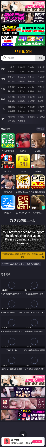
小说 (3, 108)
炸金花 (21, 71)
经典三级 (21, 91)
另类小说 (21, 111)
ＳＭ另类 (41, 81)
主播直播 (31, 81)
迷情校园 (11, 111)
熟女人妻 (11, 81)
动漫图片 (41, 97)
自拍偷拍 (21, 77)
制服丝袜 (11, 91)
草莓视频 (31, 117)
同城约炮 (11, 117)
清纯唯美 (21, 101)
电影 (3, 88)
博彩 (3, 69)
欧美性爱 (41, 87)
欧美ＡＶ (31, 77)
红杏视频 (11, 121)
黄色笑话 (31, 111)
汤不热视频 (41, 117)
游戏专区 (41, 67)
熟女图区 (31, 101)
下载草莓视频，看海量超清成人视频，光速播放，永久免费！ (23, 255)
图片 (3, 98)
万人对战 (31, 67)
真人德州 (21, 67)
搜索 (40, 58)
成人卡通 (31, 87)
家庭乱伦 (21, 107)
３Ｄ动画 (41, 77)
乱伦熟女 (31, 91)
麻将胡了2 (11, 71)
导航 (3, 118)
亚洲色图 (21, 97)
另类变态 (41, 91)
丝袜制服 (21, 81)
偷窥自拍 (11, 97)
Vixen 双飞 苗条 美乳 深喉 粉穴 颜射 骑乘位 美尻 (21, 264)
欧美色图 (31, 97)
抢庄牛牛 (41, 71)
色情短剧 (21, 121)
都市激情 (11, 107)
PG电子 (11, 67)
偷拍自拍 (21, 87)
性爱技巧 (41, 111)
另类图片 (41, 101)
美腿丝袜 (11, 101)
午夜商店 (21, 117)
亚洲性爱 (11, 87)
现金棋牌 (31, 71)
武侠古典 (41, 107)
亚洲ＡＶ (11, 77)
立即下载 (37, 441)
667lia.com (23, 51)
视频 (3, 79)
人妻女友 (31, 107)
